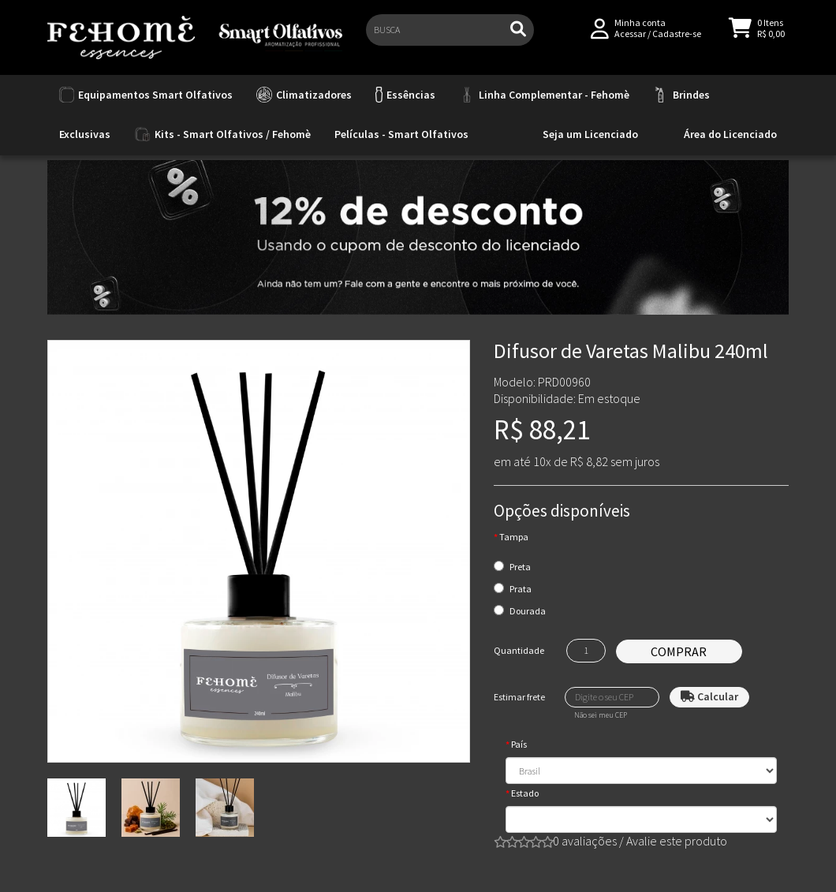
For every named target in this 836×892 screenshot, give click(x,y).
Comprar (679, 651)
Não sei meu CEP (600, 715)
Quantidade (519, 650)
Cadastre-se (676, 41)
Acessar (630, 41)
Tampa (513, 537)
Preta (520, 567)
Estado (525, 793)
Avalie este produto (676, 841)
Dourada (527, 611)
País (519, 744)
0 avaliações (585, 841)
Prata (520, 589)
